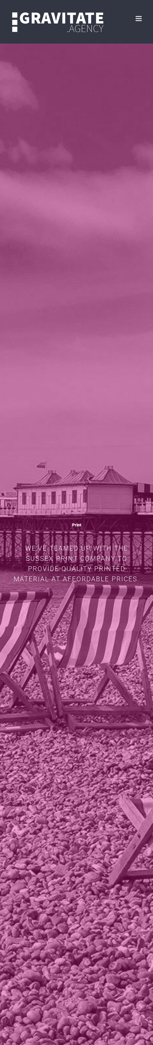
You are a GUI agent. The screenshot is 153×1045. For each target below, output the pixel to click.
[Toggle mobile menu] (139, 18)
